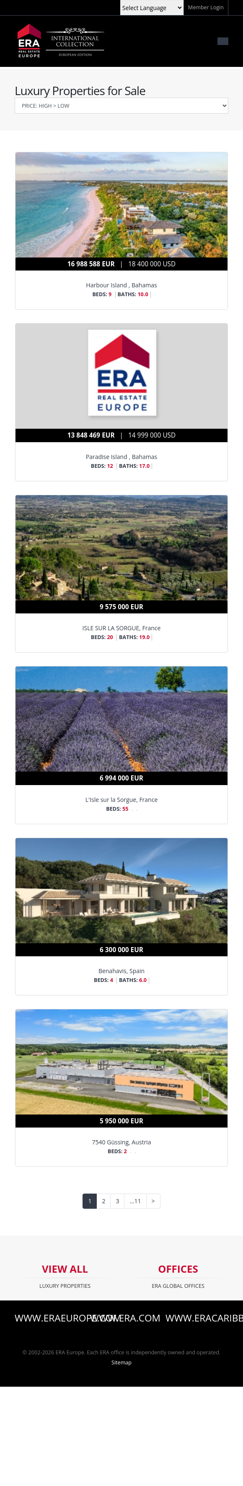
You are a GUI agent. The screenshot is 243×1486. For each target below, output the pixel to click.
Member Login (206, 7)
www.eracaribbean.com (196, 1318)
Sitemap (121, 1362)
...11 (135, 1201)
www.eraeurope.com (46, 1318)
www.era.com (121, 1318)
